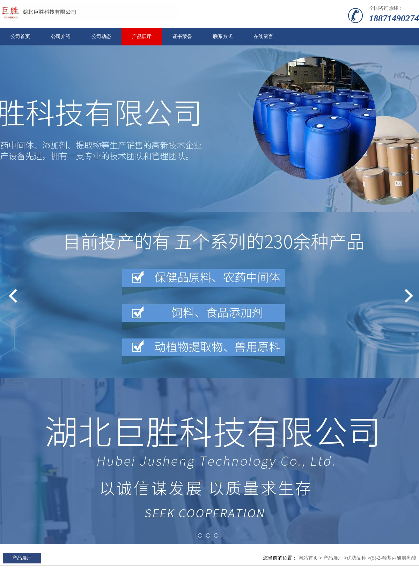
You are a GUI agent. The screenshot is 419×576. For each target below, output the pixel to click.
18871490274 (394, 18)
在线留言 (263, 36)
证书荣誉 (182, 36)
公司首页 (20, 36)
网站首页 (308, 558)
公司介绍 (61, 36)
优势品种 (356, 558)
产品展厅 (142, 36)
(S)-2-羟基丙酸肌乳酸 (393, 558)
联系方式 (223, 36)
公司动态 (101, 36)
